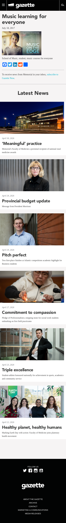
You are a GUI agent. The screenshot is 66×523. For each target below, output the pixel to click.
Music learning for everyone (24, 19)
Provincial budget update (26, 201)
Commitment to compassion (29, 312)
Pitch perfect (14, 255)
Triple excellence (17, 370)
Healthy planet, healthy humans (32, 427)
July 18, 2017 (8, 28)
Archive (33, 503)
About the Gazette (33, 499)
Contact (33, 506)
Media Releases (33, 514)
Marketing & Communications (33, 510)
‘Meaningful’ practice (22, 143)
